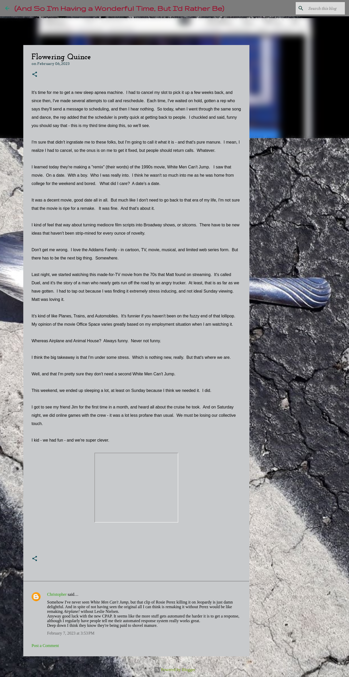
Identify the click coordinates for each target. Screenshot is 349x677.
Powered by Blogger (174, 669)
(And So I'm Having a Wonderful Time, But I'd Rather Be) (119, 8)
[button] (35, 74)
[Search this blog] (318, 8)
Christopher (57, 594)
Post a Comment (45, 645)
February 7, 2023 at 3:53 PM (70, 633)
